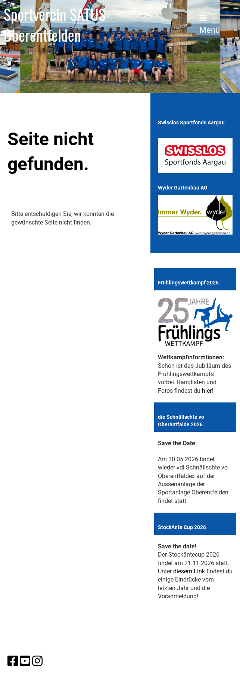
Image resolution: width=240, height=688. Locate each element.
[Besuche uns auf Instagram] (37, 661)
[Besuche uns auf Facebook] (12, 661)
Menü (209, 24)
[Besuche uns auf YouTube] (25, 661)
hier (207, 390)
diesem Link (189, 571)
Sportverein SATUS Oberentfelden (55, 24)
